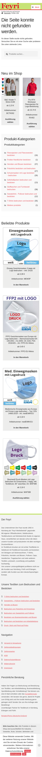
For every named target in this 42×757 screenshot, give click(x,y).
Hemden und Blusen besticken (19, 164)
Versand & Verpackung (12, 643)
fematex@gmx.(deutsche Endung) (14, 716)
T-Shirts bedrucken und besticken (20, 201)
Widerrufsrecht (9, 664)
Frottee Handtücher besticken (19, 160)
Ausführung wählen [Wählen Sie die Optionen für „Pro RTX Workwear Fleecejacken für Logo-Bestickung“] (32, 125)
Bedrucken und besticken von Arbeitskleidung (21, 621)
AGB (6, 655)
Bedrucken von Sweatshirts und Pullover (19, 613)
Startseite (7, 13)
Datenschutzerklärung (12, 660)
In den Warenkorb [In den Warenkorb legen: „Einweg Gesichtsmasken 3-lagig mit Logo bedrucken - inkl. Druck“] (21, 285)
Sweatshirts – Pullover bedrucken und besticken (22, 601)
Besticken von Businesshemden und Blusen (20, 617)
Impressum (8, 668)
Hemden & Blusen (11, 605)
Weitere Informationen (20, 752)
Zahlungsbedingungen (12, 647)
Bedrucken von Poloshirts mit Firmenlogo (19, 609)
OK (24, 754)
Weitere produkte (14, 205)
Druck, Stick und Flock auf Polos (16, 625)
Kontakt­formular (31, 694)
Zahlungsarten (9, 651)
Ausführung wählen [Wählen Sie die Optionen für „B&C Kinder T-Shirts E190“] (10, 120)
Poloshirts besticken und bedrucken (21, 168)
